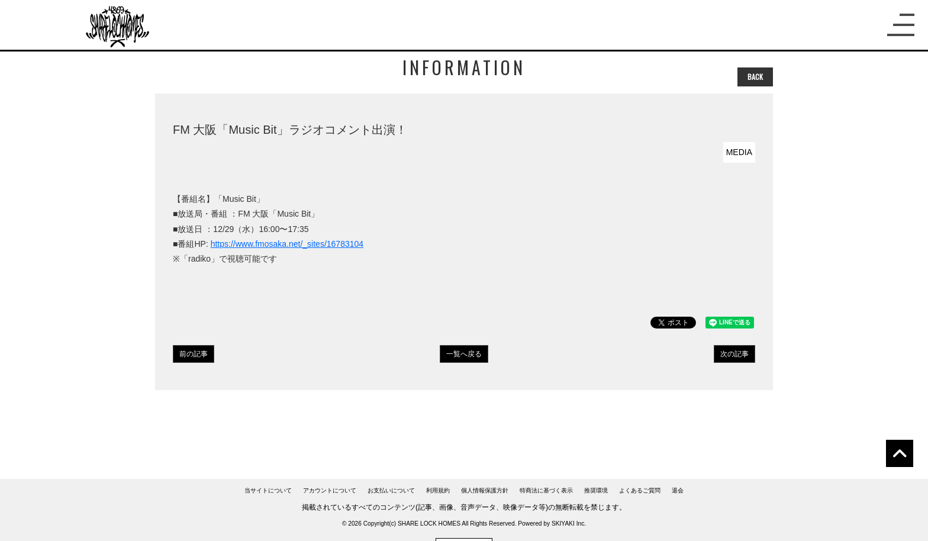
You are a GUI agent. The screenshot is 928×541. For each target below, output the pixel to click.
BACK (755, 77)
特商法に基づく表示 (546, 490)
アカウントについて (329, 490)
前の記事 (193, 354)
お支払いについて (391, 490)
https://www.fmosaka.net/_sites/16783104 (287, 244)
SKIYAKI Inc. (569, 523)
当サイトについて (268, 490)
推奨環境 (596, 490)
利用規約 (438, 490)
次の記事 (734, 354)
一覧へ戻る (464, 354)
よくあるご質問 (639, 490)
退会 (678, 490)
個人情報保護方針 (484, 490)
